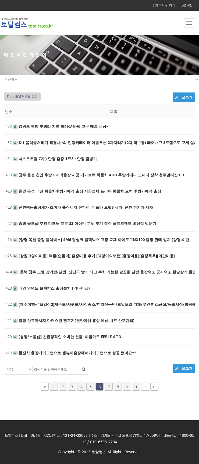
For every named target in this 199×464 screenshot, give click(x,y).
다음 (145, 387)
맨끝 (154, 387)
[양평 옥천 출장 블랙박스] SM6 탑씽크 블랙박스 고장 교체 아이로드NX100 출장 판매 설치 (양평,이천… (103, 239)
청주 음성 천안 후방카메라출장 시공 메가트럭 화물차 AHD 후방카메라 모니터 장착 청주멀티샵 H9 (98, 174)
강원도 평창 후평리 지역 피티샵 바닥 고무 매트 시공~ (61, 126)
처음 (45, 387)
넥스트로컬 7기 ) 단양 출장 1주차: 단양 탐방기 (55, 158)
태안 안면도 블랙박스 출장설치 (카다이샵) (51, 288)
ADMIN (187, 5)
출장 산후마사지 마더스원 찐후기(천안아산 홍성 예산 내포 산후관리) (73, 320)
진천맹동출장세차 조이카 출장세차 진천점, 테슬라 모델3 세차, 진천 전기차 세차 (83, 207)
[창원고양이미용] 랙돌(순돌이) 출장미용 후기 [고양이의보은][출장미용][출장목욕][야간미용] (94, 255)
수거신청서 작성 (163, 5)
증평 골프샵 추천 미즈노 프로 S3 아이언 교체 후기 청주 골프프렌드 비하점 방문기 (84, 223)
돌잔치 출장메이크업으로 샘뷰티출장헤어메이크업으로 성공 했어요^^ (74, 352)
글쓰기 (183, 97)
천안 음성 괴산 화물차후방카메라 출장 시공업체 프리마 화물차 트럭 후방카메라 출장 (87, 191)
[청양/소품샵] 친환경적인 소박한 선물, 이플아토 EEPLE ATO (67, 336)
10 (136, 386)
